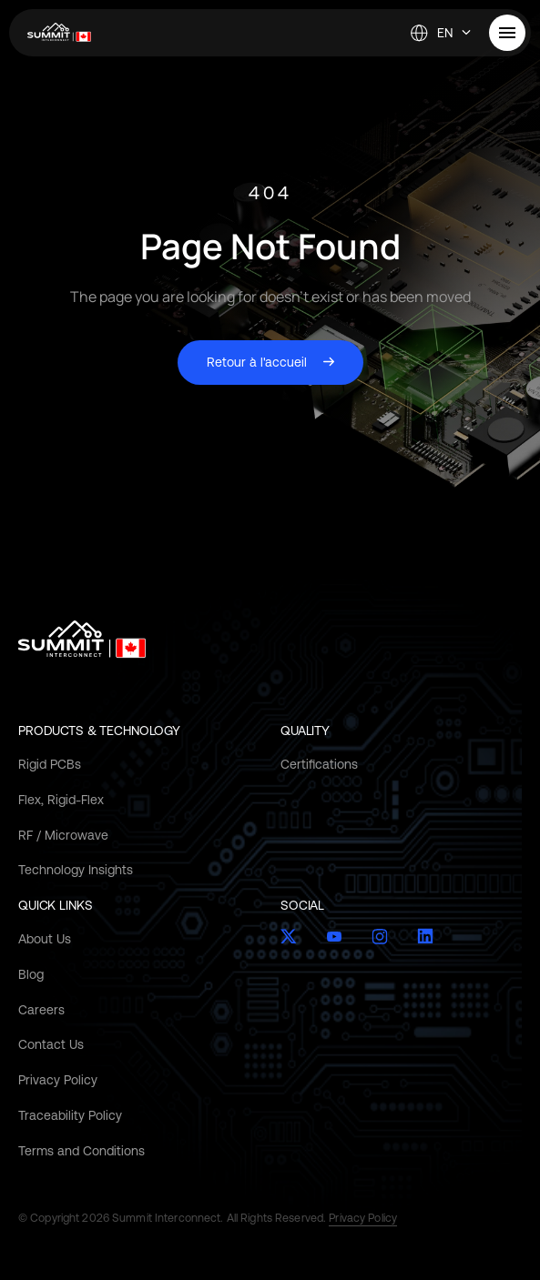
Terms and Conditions (81, 1151)
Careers (41, 1010)
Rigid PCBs (49, 764)
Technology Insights (75, 869)
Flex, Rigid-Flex (61, 799)
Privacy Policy (57, 1080)
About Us (44, 939)
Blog (31, 974)
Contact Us (51, 1044)
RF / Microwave (63, 835)
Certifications (319, 764)
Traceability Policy (70, 1115)
